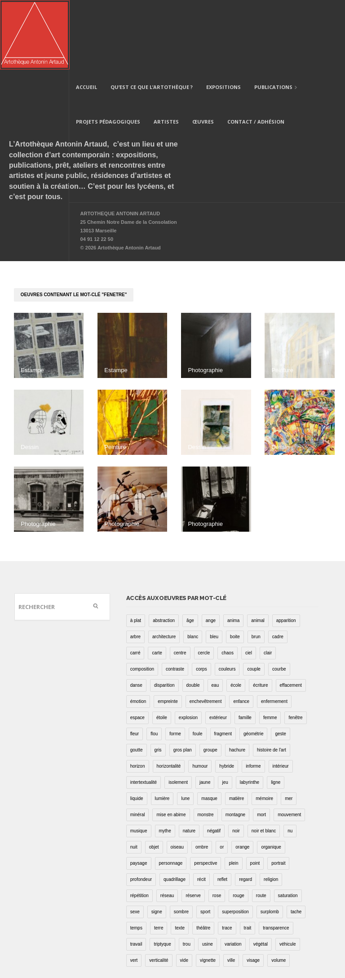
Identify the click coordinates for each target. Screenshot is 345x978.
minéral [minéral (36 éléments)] (137, 744)
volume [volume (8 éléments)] (278, 890)
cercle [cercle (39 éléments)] (204, 583)
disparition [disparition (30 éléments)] (164, 615)
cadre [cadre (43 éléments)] (277, 567)
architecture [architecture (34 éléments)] (164, 567)
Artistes (166, 52)
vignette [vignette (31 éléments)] (208, 890)
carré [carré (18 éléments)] (135, 583)
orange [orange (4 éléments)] (242, 777)
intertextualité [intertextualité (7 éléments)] (143, 712)
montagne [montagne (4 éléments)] (235, 744)
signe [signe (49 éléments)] (156, 842)
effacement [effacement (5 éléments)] (291, 615)
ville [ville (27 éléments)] (231, 890)
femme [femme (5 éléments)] (270, 647)
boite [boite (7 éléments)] (235, 567)
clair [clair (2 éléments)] (268, 583)
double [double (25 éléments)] (193, 615)
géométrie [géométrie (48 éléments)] (253, 664)
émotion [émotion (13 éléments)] (138, 631)
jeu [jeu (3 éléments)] (225, 712)
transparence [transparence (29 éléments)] (276, 858)
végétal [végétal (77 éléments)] (260, 874)
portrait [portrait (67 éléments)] (278, 793)
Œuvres (203, 52)
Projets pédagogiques (108, 52)
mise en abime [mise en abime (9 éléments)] (171, 744)
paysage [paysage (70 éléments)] (138, 793)
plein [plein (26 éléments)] (233, 793)
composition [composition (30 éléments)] (142, 599)
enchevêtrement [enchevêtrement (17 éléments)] (206, 631)
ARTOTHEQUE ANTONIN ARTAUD (120, 144)
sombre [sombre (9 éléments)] (181, 842)
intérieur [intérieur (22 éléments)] (281, 696)
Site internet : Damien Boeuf (296, 950)
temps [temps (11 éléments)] (136, 858)
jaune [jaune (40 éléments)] (204, 712)
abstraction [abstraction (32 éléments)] (164, 550)
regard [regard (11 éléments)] (245, 809)
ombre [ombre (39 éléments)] (201, 777)
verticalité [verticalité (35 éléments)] (158, 890)
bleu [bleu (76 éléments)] (214, 567)
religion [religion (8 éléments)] (271, 809)
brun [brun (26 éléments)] (256, 567)
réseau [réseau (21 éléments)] (167, 825)
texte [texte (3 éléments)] (180, 858)
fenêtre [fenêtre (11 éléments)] (295, 647)
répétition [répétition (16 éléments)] (139, 825)
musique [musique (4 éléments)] (138, 761)
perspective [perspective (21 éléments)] (205, 793)
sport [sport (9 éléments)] (205, 842)
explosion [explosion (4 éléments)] (188, 647)
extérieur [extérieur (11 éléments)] (218, 647)
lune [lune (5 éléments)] (185, 728)
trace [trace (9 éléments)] (227, 858)
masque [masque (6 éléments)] (209, 728)
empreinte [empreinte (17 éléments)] (167, 631)
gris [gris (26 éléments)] (158, 680)
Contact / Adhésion (255, 52)
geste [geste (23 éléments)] (280, 664)
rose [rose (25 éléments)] (216, 825)
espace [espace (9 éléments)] (137, 647)
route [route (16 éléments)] (261, 825)
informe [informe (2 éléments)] (253, 696)
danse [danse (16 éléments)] (136, 615)
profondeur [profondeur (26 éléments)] (141, 809)
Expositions (223, 17)
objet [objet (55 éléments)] (154, 777)
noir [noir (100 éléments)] (236, 761)
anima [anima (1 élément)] (233, 550)
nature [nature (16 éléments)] (189, 761)
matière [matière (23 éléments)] (236, 728)
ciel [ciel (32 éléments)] (248, 583)
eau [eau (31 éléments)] (215, 615)
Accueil (86, 17)
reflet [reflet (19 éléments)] (222, 809)
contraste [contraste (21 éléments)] (175, 599)
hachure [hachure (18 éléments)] (237, 680)
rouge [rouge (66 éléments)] (238, 825)
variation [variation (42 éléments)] (233, 874)
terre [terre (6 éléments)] (159, 858)
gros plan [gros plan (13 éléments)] (182, 680)
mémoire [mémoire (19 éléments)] (264, 728)
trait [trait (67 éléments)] (248, 858)
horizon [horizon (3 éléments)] (137, 696)
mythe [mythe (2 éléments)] (165, 761)
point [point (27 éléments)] (255, 793)
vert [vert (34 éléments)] (134, 890)
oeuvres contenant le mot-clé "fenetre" (74, 224)
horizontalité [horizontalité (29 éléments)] (169, 696)
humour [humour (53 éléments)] (200, 696)
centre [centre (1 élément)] (180, 583)
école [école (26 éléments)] (235, 615)
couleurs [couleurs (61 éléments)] (227, 599)
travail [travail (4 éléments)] (136, 874)
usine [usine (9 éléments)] (207, 874)
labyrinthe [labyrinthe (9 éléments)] (249, 712)
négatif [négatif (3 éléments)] (214, 761)
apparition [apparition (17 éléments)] (286, 550)
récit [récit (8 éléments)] (201, 809)
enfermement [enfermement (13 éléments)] (274, 631)
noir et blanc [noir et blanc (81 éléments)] (264, 761)
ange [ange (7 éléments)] (211, 550)
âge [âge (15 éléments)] (190, 550)
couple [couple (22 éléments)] (253, 599)
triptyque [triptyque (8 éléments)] (162, 874)
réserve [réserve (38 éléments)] (193, 825)
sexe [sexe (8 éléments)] (135, 842)
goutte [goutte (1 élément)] (136, 680)
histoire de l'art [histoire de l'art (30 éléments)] (271, 680)
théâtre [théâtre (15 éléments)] (203, 858)
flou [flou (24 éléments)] (154, 664)
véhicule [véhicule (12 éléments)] (287, 874)
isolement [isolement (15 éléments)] (178, 712)
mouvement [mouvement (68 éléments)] (289, 744)
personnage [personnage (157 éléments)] (171, 793)
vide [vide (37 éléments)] (184, 890)
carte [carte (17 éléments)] (157, 583)
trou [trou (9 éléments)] (186, 874)
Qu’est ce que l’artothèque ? (152, 17)
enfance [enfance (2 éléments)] (241, 631)
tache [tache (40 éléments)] (296, 842)
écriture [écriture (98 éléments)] (260, 615)
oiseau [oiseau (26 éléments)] (177, 777)
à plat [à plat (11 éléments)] (135, 550)
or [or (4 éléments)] (222, 777)
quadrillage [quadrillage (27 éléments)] (175, 809)
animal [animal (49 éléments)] (257, 550)
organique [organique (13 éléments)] (271, 777)
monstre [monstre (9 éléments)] (206, 744)
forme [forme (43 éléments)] (175, 664)
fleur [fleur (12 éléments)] (134, 664)
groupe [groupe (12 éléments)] (210, 680)
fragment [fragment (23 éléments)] (223, 664)
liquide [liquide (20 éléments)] (136, 728)
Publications (272, 18)
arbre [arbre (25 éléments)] (135, 567)
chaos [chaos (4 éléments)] (227, 583)
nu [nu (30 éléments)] (290, 761)
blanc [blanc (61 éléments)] (192, 567)
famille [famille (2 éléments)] (245, 647)
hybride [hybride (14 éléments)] (226, 696)
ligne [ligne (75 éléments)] (275, 712)
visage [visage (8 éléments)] (253, 890)
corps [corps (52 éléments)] (201, 599)
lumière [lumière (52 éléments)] (162, 728)
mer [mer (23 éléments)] (288, 728)
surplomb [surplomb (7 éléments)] (270, 842)
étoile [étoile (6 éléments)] (161, 647)
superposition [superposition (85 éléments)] (235, 842)
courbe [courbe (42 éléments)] (279, 599)
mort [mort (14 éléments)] (261, 744)
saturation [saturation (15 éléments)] (288, 825)
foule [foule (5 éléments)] (198, 664)
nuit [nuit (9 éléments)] (133, 777)
